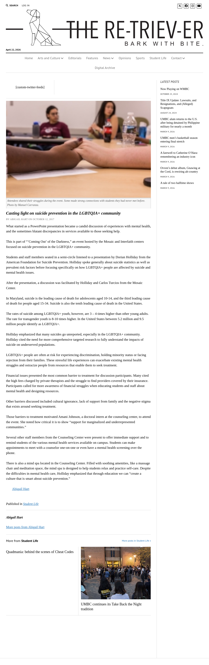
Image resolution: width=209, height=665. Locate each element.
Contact (176, 58)
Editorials (74, 58)
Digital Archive (105, 68)
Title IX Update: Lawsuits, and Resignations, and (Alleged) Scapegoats (178, 104)
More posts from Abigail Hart (25, 527)
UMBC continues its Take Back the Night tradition (111, 606)
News (106, 58)
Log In (25, 5)
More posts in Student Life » (136, 540)
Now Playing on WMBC (174, 89)
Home (29, 58)
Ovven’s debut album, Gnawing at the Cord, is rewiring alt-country (180, 169)
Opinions (125, 58)
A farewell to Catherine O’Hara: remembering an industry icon (179, 154)
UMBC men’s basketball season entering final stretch (179, 139)
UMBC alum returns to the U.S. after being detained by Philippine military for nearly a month (180, 122)
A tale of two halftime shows (177, 182)
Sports (140, 58)
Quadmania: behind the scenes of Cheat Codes (40, 552)
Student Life (157, 58)
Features (92, 58)
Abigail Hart (20, 489)
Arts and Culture (49, 58)
